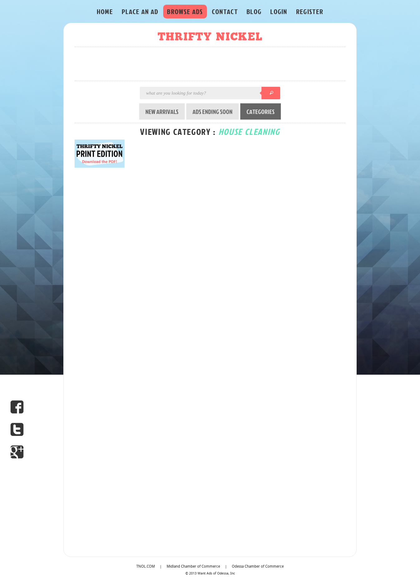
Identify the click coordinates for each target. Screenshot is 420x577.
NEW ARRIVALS (161, 111)
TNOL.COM (145, 567)
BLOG (254, 11)
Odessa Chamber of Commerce (258, 567)
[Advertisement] (212, 64)
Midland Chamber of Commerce (193, 567)
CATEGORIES (261, 111)
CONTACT (225, 11)
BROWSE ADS (185, 11)
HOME (105, 11)
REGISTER (310, 11)
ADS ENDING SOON (212, 111)
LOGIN (278, 11)
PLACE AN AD (140, 11)
